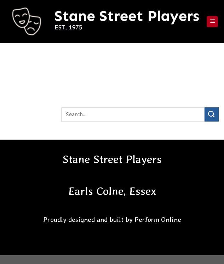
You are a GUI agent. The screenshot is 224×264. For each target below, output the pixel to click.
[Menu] (212, 22)
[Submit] (212, 114)
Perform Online (157, 219)
